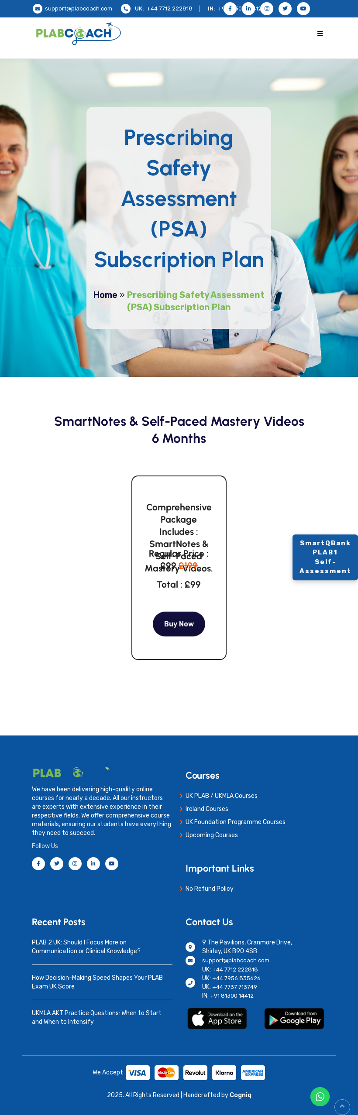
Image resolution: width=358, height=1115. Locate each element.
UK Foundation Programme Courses (236, 822)
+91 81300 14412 (232, 995)
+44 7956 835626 (236, 978)
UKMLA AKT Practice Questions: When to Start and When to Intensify (97, 1017)
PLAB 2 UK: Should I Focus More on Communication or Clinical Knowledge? (86, 947)
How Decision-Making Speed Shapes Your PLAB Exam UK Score (97, 982)
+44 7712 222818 (170, 8)
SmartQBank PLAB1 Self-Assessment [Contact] (325, 557)
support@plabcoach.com (78, 8)
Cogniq (239, 1095)
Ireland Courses (207, 809)
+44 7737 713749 (234, 987)
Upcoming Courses (212, 835)
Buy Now (179, 624)
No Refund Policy (210, 889)
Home (105, 295)
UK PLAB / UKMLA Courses (222, 796)
